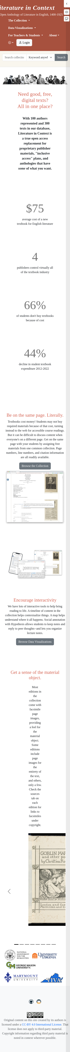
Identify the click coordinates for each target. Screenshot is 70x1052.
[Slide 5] (38, 944)
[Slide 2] (22, 944)
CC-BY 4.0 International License (41, 1024)
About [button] (53, 35)
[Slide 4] (32, 944)
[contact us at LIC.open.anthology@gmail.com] (38, 1001)
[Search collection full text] (14, 57)
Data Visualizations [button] (21, 27)
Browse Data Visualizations (35, 641)
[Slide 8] (54, 944)
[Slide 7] (48, 944)
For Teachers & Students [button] (24, 35)
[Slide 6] (43, 944)
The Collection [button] (18, 20)
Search (61, 57)
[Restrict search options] (40, 57)
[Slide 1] (16, 944)
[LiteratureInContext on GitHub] (32, 1001)
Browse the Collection (35, 465)
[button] (10, 43)
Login (24, 42)
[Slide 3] (27, 944)
